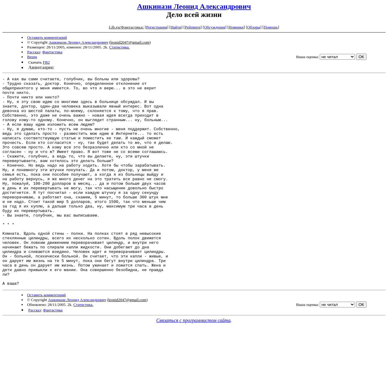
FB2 (46, 62)
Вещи (32, 57)
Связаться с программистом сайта (193, 362)
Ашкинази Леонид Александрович (194, 6)
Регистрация (156, 27)
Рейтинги (193, 27)
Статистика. (119, 47)
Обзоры (253, 27)
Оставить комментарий (47, 37)
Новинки (236, 27)
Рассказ (33, 52)
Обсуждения (214, 27)
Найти (176, 27)
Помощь (271, 27)
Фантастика (52, 52)
